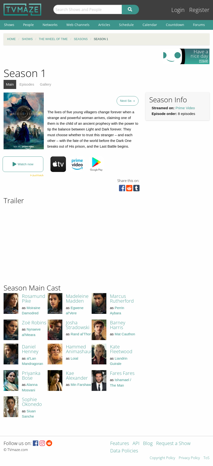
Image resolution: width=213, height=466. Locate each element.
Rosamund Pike (33, 298)
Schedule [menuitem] (126, 24)
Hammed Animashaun (79, 349)
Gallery (45, 84)
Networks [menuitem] (50, 24)
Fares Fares (122, 373)
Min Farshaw (81, 385)
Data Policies (124, 451)
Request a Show (173, 443)
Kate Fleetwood (121, 349)
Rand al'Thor (81, 334)
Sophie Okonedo (32, 401)
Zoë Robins (34, 322)
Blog (148, 443)
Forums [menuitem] (199, 24)
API (136, 443)
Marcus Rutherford (122, 298)
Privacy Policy (189, 458)
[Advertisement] (171, 227)
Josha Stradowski (77, 325)
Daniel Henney (30, 349)
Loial (74, 358)
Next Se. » (127, 101)
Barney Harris (117, 325)
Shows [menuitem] (9, 24)
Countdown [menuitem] (175, 24)
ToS (206, 458)
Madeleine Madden (77, 298)
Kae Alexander (77, 375)
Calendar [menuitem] (150, 24)
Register (199, 10)
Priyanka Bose (31, 375)
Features (119, 443)
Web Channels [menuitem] (77, 24)
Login (178, 10)
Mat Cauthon (125, 334)
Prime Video (185, 108)
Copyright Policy (162, 458)
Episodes (27, 84)
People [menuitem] (28, 24)
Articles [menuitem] (104, 24)
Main (10, 84)
